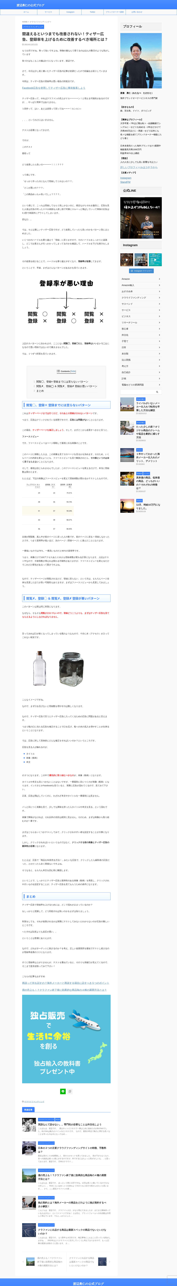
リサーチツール (128, 321)
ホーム (26, 12)
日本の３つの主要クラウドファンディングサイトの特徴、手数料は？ (72, 1145)
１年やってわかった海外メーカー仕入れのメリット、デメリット (148, 449)
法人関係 (125, 359)
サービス (48, 12)
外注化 (124, 334)
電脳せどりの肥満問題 (131, 383)
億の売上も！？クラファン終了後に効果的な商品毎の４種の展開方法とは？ (57, 987)
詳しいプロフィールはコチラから (135, 167)
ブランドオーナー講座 (115, 12)
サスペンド (126, 303)
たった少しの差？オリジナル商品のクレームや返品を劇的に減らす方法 (148, 427)
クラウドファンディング (34, 1099)
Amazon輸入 (127, 284)
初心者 (124, 327)
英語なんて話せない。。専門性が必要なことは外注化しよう (68, 1121)
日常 (124, 346)
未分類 (124, 352)
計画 (124, 377)
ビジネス (125, 315)
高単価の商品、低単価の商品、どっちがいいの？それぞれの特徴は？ (148, 472)
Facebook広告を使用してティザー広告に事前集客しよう (48, 88)
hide (73, 371)
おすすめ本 (126, 290)
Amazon (125, 278)
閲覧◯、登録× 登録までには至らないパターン (62, 381)
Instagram (71, 12)
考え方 (124, 365)
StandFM (124, 181)
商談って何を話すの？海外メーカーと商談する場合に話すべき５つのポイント (58, 981)
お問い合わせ (137, 12)
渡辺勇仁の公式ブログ (30, 5)
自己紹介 (125, 371)
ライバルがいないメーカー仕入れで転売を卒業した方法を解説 (148, 405)
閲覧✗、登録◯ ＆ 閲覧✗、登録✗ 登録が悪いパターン (66, 385)
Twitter (92, 12)
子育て (124, 340)
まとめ (42, 389)
